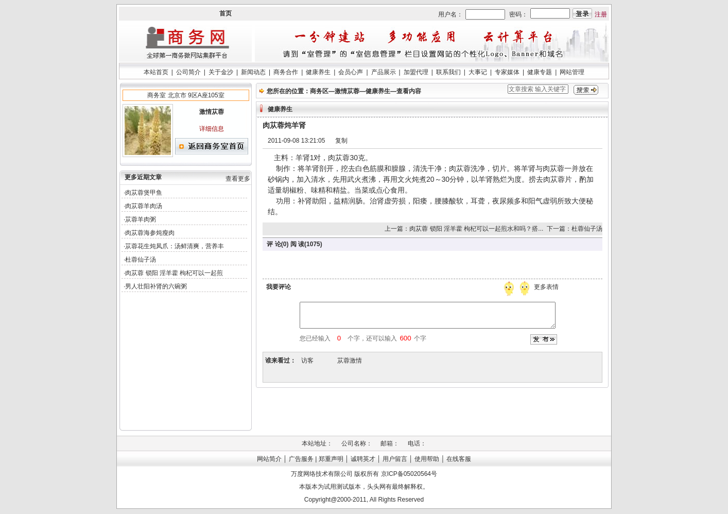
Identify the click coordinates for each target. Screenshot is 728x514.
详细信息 (211, 128)
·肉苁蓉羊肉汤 (143, 206)
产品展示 (383, 72)
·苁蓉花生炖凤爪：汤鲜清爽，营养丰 (174, 246)
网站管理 (572, 72)
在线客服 (458, 458)
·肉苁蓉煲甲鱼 (143, 192)
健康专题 (539, 72)
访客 (307, 360)
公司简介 (188, 72)
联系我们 (448, 72)
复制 (341, 140)
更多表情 (547, 286)
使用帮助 (426, 458)
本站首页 (156, 72)
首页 (225, 13)
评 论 (274, 244)
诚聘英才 (363, 458)
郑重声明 (331, 458)
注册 (601, 14)
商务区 (319, 91)
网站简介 (269, 458)
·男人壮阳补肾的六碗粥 (155, 286)
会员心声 (350, 72)
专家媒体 (507, 72)
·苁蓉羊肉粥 (140, 219)
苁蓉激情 (349, 360)
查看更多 (238, 178)
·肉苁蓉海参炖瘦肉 (149, 232)
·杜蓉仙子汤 (140, 259)
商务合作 (285, 72)
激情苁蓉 (347, 91)
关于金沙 (221, 72)
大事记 (478, 72)
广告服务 (301, 458)
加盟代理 (416, 72)
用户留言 (395, 458)
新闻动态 (253, 72)
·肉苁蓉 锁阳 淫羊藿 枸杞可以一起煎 (173, 273)
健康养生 (318, 72)
